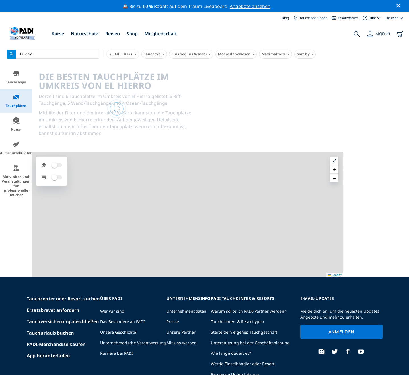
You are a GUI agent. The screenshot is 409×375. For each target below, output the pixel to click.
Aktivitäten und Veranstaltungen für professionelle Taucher (16, 181)
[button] (400, 83)
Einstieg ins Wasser (191, 54)
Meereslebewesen (236, 54)
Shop (132, 33)
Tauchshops (16, 77)
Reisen (112, 33)
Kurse (58, 33)
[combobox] (53, 54)
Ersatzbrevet (345, 17)
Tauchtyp (154, 54)
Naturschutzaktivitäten (16, 148)
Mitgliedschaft (161, 33)
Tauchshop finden (310, 17)
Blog (285, 17)
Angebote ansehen (250, 6)
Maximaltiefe (275, 54)
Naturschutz (84, 33)
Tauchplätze (16, 101)
